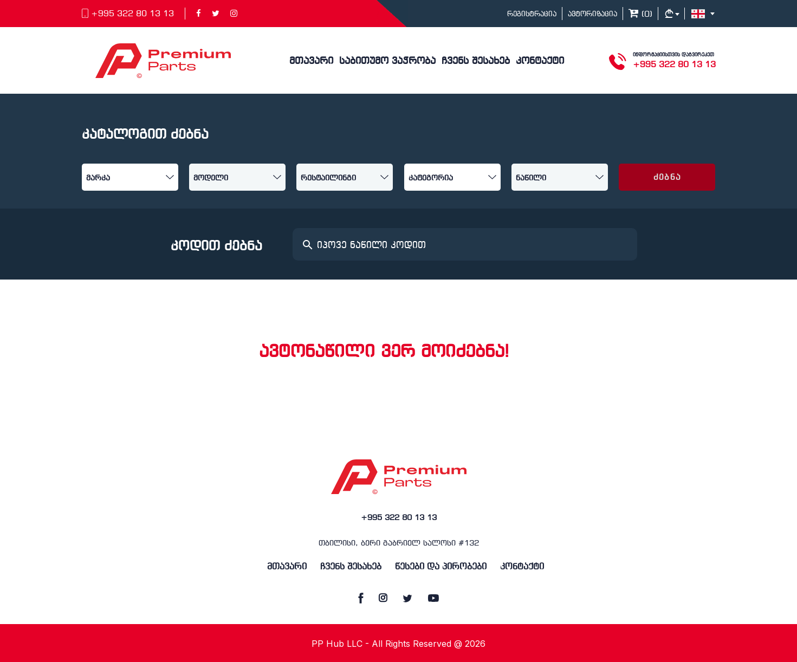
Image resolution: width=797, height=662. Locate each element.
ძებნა (667, 177)
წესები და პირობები (441, 567)
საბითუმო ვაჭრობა (387, 61)
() (640, 14)
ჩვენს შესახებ (476, 61)
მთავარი (311, 61)
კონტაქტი (540, 61)
